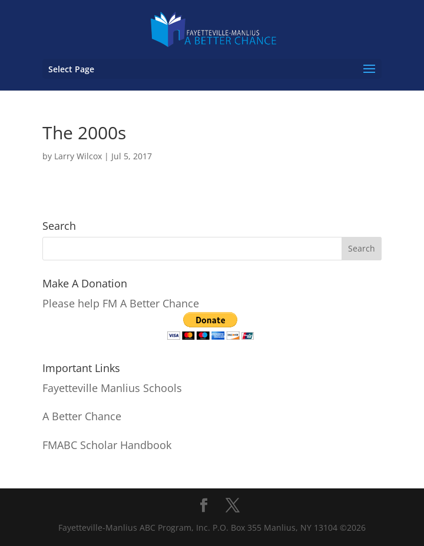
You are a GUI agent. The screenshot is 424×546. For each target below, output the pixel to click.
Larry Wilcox (78, 156)
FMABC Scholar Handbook (106, 445)
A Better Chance (81, 416)
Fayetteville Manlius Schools (112, 388)
